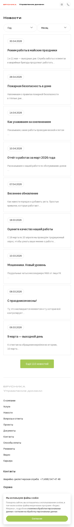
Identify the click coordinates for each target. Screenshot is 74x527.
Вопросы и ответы (13, 418)
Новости (8, 412)
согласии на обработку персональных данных (36, 511)
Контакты (8, 436)
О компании (9, 400)
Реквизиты (9, 448)
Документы (9, 430)
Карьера (7, 460)
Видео (6, 454)
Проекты (8, 424)
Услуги (6, 406)
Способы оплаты (12, 442)
